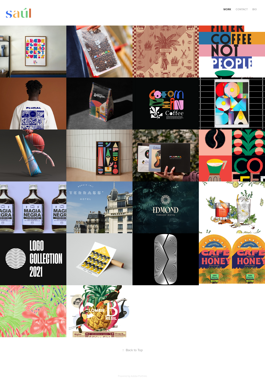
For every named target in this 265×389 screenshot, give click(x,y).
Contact (242, 9)
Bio (254, 9)
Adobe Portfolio (139, 376)
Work (227, 9)
